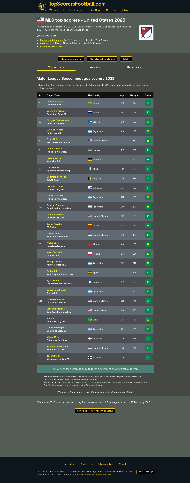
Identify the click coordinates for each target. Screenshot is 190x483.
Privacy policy (105, 464)
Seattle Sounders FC (58, 236)
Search (111, 10)
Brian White (53, 139)
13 (148, 206)
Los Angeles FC (55, 104)
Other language (145, 471)
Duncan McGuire (55, 214)
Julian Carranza (55, 195)
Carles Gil (52, 271)
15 (148, 150)
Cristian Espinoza (56, 205)
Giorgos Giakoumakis (58, 120)
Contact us (87, 464)
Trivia (126, 59)
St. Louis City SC (56, 321)
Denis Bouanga (55, 101)
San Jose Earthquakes (59, 208)
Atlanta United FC (56, 123)
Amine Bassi (53, 242)
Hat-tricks (134, 67)
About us (70, 464)
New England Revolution (60, 274)
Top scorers (56, 67)
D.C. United (53, 180)
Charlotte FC (53, 255)
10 (148, 300)
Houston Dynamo (56, 245)
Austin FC (52, 293)
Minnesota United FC (58, 359)
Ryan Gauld (53, 280)
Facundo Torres (55, 186)
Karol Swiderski (55, 252)
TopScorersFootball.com (77, 3)
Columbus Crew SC (57, 114)
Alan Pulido (53, 167)
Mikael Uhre (53, 337)
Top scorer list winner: (52, 40)
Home (54, 10)
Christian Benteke (56, 176)
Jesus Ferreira (54, 224)
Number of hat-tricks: (51, 46)
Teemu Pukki (53, 355)
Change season (71, 59)
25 (147, 103)
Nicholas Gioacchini (57, 346)
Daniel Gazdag (54, 148)
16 (148, 140)
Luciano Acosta (55, 129)
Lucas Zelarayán (56, 327)
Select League (73, 10)
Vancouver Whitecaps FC (60, 142)
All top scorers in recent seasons (95, 410)
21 (148, 112)
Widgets (122, 464)
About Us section (89, 379)
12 (148, 244)
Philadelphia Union (57, 151)
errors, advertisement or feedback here (93, 474)
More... (126, 10)
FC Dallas (52, 227)
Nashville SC (53, 161)
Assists (95, 67)
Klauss (50, 318)
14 (148, 169)
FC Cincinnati (54, 132)
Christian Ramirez (56, 299)
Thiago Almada (55, 261)
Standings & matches (102, 59)
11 (148, 272)
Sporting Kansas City (58, 170)
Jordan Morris (54, 233)
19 (148, 121)
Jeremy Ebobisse (56, 308)
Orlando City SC (55, 189)
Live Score (94, 10)
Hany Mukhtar (54, 157)
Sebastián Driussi (56, 289)
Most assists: (47, 43)
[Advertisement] (95, 439)
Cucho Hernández (56, 110)
